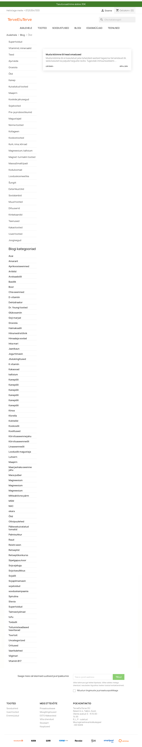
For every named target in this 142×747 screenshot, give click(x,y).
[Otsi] (117, 19)
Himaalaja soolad (18, 338)
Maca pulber (15, 475)
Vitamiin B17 (15, 660)
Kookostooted (16, 137)
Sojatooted (15, 105)
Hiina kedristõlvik (18, 333)
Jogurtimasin (16, 353)
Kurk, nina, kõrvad (18, 144)
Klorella (13, 415)
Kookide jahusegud (19, 99)
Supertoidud (15, 41)
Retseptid (14, 550)
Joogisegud (15, 240)
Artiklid (12, 271)
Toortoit (13, 635)
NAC (11, 506)
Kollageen (14, 131)
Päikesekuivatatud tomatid (19, 528)
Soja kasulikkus (17, 570)
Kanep (12, 80)
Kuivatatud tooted (18, 86)
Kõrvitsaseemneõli (19, 441)
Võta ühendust (47, 719)
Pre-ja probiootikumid (20, 112)
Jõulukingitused (17, 359)
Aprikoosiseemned (19, 266)
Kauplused (45, 726)
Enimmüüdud (13, 715)
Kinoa (12, 410)
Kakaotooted (15, 227)
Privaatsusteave (47, 708)
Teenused (14, 221)
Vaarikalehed (15, 650)
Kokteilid (13, 420)
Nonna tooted (16, 125)
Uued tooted (15, 233)
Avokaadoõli (15, 276)
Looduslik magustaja (20, 451)
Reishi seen (15, 544)
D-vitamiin (14, 297)
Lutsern (13, 456)
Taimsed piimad (17, 611)
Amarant (13, 261)
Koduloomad (15, 169)
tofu (11, 617)
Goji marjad (15, 317)
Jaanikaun (14, 348)
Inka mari (13, 343)
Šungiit (12, 182)
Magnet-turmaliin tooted (22, 157)
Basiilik (12, 281)
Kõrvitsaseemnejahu (20, 436)
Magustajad (15, 118)
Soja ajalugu (15, 565)
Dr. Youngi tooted (18, 307)
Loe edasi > (50, 66)
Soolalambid (15, 195)
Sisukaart (44, 723)
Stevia (12, 601)
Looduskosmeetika (19, 176)
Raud (11, 539)
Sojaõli (12, 575)
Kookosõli (14, 426)
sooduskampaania (18, 591)
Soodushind (12, 708)
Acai (11, 256)
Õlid (11, 73)
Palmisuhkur (15, 534)
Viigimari (13, 655)
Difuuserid (14, 208)
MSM (11, 500)
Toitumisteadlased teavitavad (19, 629)
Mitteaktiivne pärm (19, 495)
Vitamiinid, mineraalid (20, 48)
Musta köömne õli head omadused (63, 54)
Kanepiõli (14, 379)
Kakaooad (14, 369)
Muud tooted (16, 201)
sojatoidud (14, 586)
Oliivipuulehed (16, 521)
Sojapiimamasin (17, 580)
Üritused (13, 645)
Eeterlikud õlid (16, 189)
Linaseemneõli (16, 446)
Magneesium (16, 480)
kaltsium (13, 374)
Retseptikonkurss (18, 555)
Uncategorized (17, 640)
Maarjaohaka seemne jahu (20, 469)
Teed (11, 54)
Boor (11, 286)
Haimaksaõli (15, 328)
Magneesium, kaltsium (20, 150)
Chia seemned (16, 292)
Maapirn (13, 93)
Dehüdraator (16, 302)
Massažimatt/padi (18, 163)
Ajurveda (13, 61)
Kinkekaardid (15, 214)
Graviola (13, 67)
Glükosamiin (15, 312)
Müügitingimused (48, 712)
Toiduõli (13, 622)
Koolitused (14, 431)
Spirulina (13, 596)
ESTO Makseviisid (48, 715)
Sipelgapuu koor (17, 560)
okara (12, 511)
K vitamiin (14, 364)
